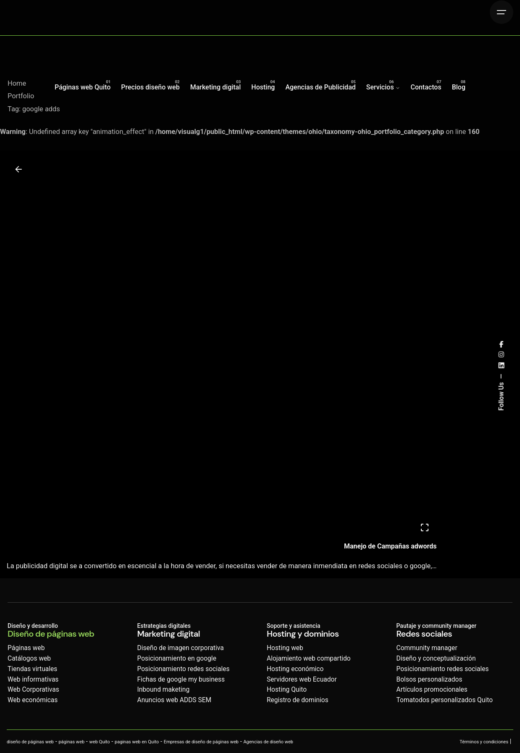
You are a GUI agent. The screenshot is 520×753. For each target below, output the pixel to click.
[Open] (424, 527)
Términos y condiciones (484, 742)
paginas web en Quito (137, 742)
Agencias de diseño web (268, 742)
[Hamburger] (501, 12)
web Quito (99, 742)
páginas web (71, 742)
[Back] (18, 169)
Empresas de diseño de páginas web (201, 742)
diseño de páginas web (30, 742)
